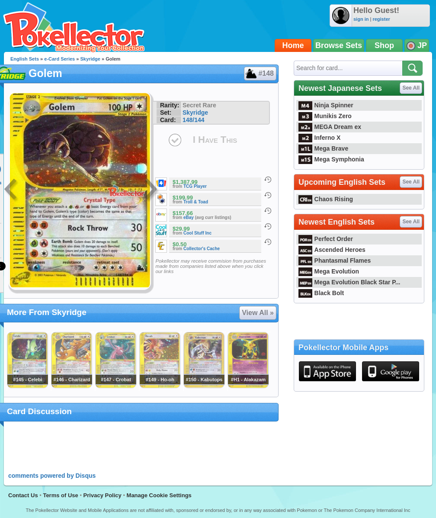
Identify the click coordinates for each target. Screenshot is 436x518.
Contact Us (23, 495)
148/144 (194, 119)
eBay (188, 217)
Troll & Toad (195, 201)
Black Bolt (321, 293)
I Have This (215, 139)
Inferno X (319, 137)
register (381, 19)
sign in (361, 19)
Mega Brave (323, 148)
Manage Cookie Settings (159, 495)
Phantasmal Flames (334, 260)
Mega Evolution (328, 271)
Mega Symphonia (331, 159)
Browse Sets (338, 45)
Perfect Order (325, 238)
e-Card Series (59, 58)
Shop (384, 45)
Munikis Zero (325, 116)
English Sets (24, 58)
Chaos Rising (325, 199)
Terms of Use (60, 495)
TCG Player (195, 186)
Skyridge (90, 58)
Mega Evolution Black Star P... (349, 282)
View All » (258, 312)
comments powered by (52, 475)
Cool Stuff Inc (197, 233)
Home (293, 45)
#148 (260, 73)
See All (411, 88)
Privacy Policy (102, 495)
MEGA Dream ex (329, 126)
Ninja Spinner (325, 105)
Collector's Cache (201, 248)
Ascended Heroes (331, 249)
